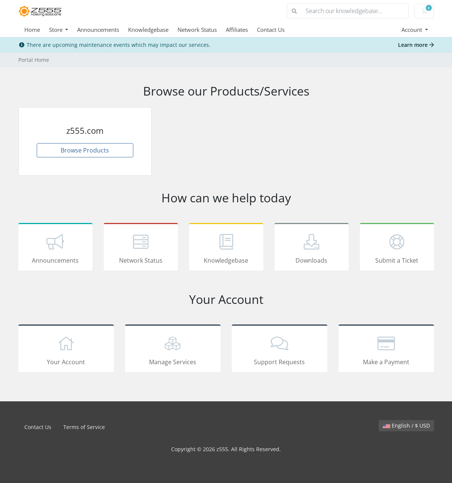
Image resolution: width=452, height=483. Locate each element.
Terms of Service (84, 427)
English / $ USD (406, 425)
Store (56, 29)
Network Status (197, 29)
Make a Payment (386, 349)
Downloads (311, 248)
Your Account (66, 349)
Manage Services (173, 349)
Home (32, 29)
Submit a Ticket (397, 248)
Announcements (98, 29)
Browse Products (85, 150)
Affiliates (237, 29)
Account (412, 29)
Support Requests (279, 349)
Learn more (416, 44)
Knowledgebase (148, 29)
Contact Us (271, 29)
